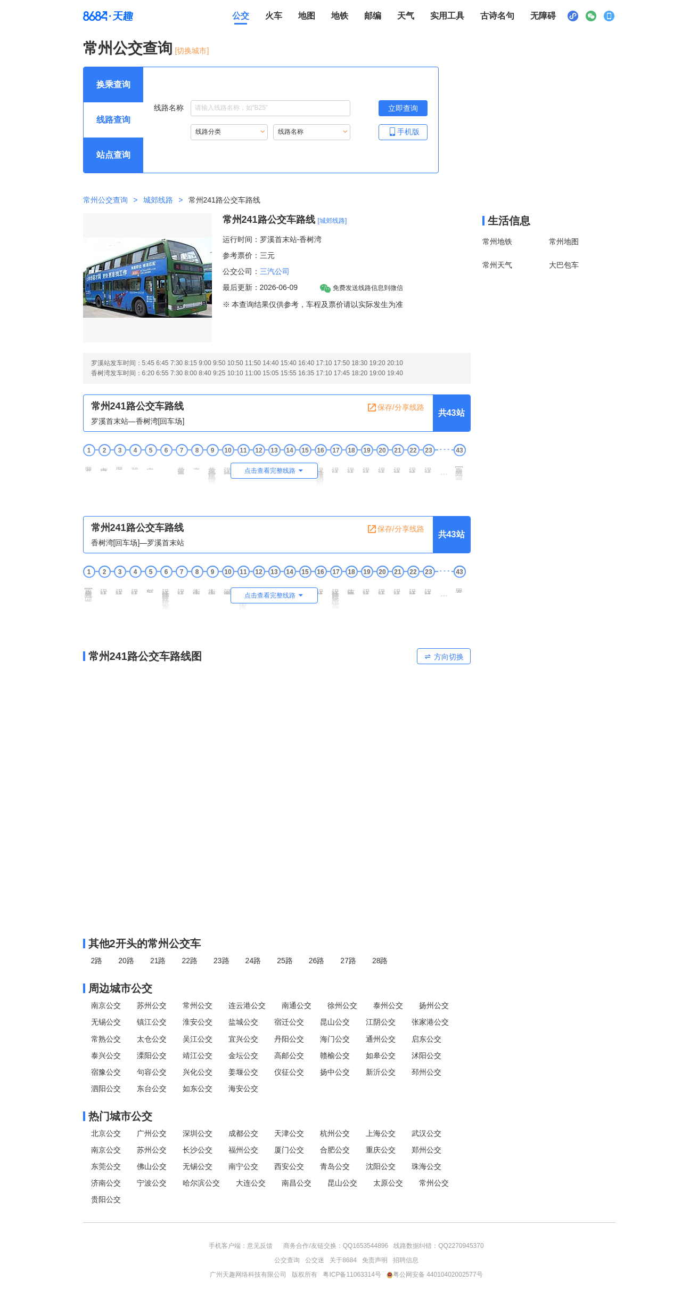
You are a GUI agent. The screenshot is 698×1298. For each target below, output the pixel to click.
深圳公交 (197, 1133)
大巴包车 (564, 265)
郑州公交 (426, 1150)
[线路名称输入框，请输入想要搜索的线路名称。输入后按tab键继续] (270, 108)
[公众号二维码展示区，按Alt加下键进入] (591, 16)
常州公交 (197, 1005)
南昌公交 (296, 1183)
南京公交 (106, 1005)
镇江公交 (152, 1022)
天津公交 (289, 1133)
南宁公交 (243, 1166)
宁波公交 (152, 1183)
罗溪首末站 (459, 587)
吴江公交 (197, 1039)
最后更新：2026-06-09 (260, 287)
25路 (285, 960)
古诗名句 (497, 15)
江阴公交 (381, 1022)
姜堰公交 (243, 1072)
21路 (158, 960)
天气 (405, 15)
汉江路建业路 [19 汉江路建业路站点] (367, 466)
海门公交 (335, 1039)
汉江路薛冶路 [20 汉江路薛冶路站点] (382, 466)
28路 (380, 960)
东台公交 (152, 1088)
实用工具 (447, 15)
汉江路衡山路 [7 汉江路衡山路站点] (181, 587)
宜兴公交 (243, 1039)
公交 (240, 15)
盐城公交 (243, 1022)
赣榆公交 (335, 1055)
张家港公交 (430, 1022)
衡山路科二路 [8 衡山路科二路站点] (197, 587)
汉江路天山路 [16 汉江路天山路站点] (320, 587)
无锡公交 (106, 1022)
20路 (126, 960)
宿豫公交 (106, 1072)
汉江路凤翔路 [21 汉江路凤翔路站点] (397, 466)
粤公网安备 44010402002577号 (435, 1274)
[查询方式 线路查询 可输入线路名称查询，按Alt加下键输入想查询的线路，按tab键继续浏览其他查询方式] (113, 120)
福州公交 (243, 1150)
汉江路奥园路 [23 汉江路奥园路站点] (428, 466)
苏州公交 (152, 1005)
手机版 (403, 131)
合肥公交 (335, 1150)
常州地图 (564, 241)
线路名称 (252, 108)
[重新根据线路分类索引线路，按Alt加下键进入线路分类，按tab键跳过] (229, 132)
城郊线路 (158, 200)
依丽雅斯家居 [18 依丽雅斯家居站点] (351, 587)
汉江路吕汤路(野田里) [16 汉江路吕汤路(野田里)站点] (320, 472)
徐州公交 (342, 1005)
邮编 (372, 15)
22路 (190, 960)
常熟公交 (106, 1039)
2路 (97, 960)
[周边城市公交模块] (277, 988)
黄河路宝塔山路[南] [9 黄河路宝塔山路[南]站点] (212, 471)
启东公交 (426, 1039)
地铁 (339, 15)
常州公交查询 (128, 48)
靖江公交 (197, 1055)
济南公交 (106, 1183)
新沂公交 (381, 1072)
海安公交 (243, 1088)
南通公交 (296, 1005)
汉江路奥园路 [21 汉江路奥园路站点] (397, 587)
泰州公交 (388, 1005)
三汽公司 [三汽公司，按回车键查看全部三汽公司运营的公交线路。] (275, 271)
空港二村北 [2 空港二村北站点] (104, 465)
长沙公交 (197, 1150)
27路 (348, 960)
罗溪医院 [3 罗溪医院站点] (120, 464)
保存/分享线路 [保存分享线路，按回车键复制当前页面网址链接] (395, 408)
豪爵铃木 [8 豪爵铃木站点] (197, 464)
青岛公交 (335, 1166)
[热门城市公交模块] (277, 1116)
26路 (317, 960)
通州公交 (381, 1039)
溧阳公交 (152, 1055)
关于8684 (343, 1260)
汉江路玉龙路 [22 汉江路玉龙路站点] (413, 466)
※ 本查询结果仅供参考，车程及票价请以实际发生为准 (313, 304)
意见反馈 (260, 1245)
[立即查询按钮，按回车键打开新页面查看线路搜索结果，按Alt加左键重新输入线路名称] (403, 108)
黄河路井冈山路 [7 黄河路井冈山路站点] (181, 466)
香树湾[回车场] (459, 469)
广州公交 (152, 1133)
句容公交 (152, 1072)
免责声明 (375, 1260)
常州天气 (497, 265)
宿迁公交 (289, 1022)
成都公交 (243, 1133)
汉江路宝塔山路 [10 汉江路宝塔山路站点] (228, 466)
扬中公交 (335, 1072)
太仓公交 (152, 1039)
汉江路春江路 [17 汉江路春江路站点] (336, 466)
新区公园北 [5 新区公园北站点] (150, 587)
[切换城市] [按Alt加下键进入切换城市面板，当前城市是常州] (192, 50)
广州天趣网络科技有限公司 (248, 1274)
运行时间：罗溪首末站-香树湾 (272, 239)
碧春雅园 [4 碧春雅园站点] (135, 464)
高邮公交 (289, 1055)
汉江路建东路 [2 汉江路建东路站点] (104, 587)
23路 (221, 960)
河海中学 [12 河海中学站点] (258, 586)
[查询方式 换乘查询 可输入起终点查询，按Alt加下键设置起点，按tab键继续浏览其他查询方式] (113, 84)
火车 (273, 15)
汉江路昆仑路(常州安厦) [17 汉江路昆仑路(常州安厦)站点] (336, 595)
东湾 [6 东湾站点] (166, 462)
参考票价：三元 (249, 255)
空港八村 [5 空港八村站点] (150, 464)
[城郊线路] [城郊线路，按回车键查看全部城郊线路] (332, 220)
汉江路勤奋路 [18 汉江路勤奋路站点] (351, 466)
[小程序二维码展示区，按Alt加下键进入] (572, 16)
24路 (253, 960)
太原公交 (388, 1183)
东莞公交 (106, 1166)
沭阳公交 (426, 1055)
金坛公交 (243, 1055)
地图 (306, 15)
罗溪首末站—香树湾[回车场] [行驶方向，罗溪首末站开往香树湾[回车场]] (138, 421)
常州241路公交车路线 (269, 219)
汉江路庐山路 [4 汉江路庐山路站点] (135, 587)
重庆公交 (381, 1150)
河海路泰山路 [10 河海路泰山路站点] (228, 587)
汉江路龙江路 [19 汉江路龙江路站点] (367, 587)
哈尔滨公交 (201, 1183)
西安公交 (289, 1166)
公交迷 (314, 1260)
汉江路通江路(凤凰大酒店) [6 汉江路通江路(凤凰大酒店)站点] (166, 595)
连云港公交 (247, 1005)
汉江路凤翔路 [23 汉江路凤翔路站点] (428, 587)
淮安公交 (197, 1022)
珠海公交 (426, 1166)
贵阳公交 (106, 1199)
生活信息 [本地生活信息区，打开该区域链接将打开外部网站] (509, 221)
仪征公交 (289, 1072)
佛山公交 (152, 1166)
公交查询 (287, 1260)
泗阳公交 (106, 1088)
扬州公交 (434, 1005)
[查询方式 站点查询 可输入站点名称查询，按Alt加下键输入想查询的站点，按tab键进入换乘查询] (113, 155)
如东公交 (197, 1088)
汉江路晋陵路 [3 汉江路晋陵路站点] (120, 587)
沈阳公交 (381, 1166)
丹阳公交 (289, 1039)
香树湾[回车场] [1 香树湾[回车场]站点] (89, 591)
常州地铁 (497, 241)
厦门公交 (289, 1150)
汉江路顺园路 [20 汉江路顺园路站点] (382, 587)
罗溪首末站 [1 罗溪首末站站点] (89, 465)
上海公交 (381, 1133)
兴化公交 (197, 1072)
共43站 (451, 412)
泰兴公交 (106, 1055)
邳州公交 (426, 1072)
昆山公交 (335, 1022)
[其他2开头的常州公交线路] (277, 943)
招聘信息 (405, 1260)
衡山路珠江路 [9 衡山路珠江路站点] (212, 587)
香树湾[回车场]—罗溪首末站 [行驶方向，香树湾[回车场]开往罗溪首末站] (138, 542)
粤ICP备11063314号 (352, 1274)
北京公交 (106, 1133)
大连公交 (251, 1183)
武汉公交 (426, 1133)
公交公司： (241, 271)
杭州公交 (335, 1133)
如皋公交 (381, 1055)
